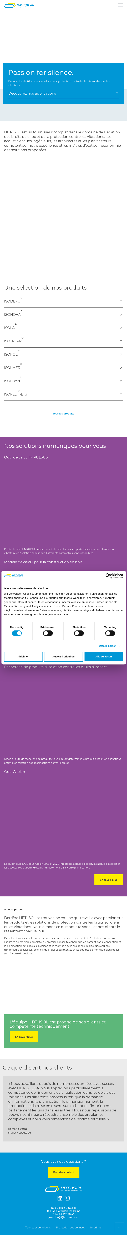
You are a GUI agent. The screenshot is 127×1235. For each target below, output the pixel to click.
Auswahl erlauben (63, 656)
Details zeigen (107, 645)
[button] (5, 1111)
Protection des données (70, 1227)
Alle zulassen (103, 656)
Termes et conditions (38, 1227)
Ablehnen (23, 656)
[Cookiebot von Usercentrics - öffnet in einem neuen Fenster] (108, 575)
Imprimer (96, 1227)
